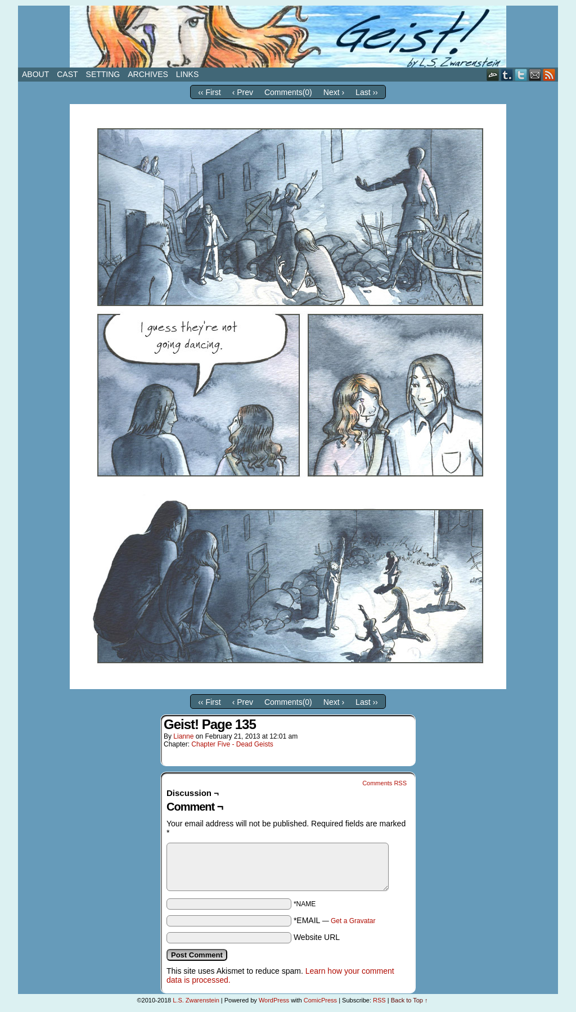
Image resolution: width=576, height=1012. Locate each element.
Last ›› (367, 92)
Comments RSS (384, 783)
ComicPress (320, 1000)
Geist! (288, 37)
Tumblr (507, 75)
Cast (67, 74)
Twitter (521, 75)
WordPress (274, 1000)
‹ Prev (242, 92)
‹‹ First (209, 92)
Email (535, 75)
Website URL (317, 937)
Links (187, 74)
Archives (148, 74)
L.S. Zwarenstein (196, 1000)
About (35, 74)
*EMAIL (335, 920)
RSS (549, 75)
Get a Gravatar (353, 921)
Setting (103, 74)
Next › (333, 92)
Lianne (183, 736)
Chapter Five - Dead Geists (232, 744)
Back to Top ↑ (409, 1000)
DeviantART (493, 75)
